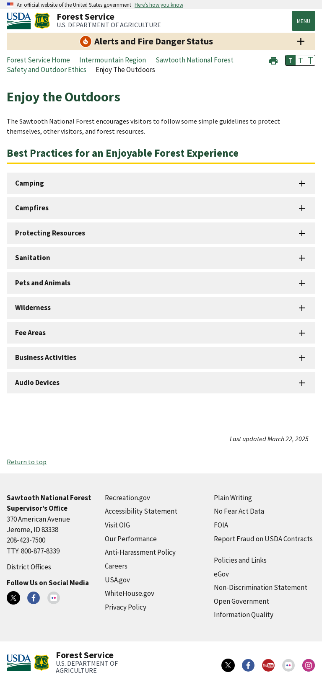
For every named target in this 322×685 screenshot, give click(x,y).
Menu (303, 21)
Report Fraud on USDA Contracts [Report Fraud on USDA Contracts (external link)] (263, 538)
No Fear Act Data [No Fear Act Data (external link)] (239, 511)
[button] (273, 60)
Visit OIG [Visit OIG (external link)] (117, 525)
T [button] (290, 60)
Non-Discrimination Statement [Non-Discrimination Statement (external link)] (260, 587)
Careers (116, 566)
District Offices (29, 566)
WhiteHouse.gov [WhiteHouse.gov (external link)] (129, 593)
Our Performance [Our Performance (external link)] (131, 538)
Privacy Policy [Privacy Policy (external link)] (125, 607)
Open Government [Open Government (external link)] (241, 601)
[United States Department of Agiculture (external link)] (20, 21)
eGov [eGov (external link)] (221, 574)
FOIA (221, 525)
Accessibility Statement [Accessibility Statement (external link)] (141, 511)
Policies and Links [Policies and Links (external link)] (240, 560)
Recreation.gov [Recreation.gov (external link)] (127, 497)
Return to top (27, 462)
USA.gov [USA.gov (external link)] (117, 579)
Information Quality (243, 614)
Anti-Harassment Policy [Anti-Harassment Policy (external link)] (140, 552)
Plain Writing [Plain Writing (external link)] (233, 497)
